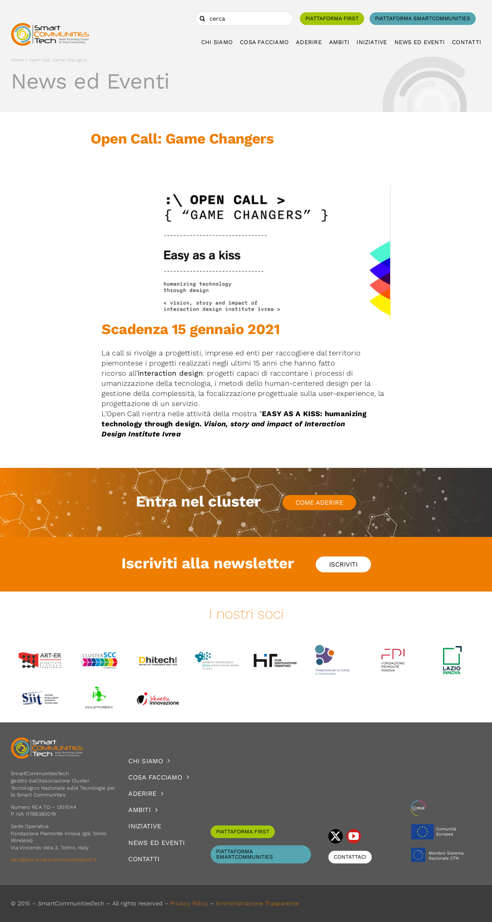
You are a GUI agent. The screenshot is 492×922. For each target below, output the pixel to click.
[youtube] (353, 836)
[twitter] (335, 836)
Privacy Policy (189, 903)
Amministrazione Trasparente (257, 903)
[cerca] (244, 18)
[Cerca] (202, 18)
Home (17, 60)
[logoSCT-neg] (47, 740)
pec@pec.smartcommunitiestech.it (54, 859)
